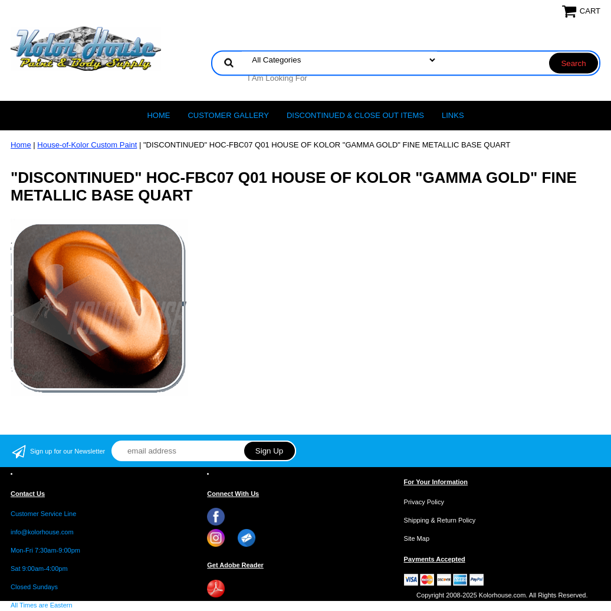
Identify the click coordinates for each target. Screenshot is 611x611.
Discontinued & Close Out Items (355, 115)
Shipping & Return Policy (440, 520)
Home (158, 115)
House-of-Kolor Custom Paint (87, 144)
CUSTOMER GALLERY (228, 115)
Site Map (416, 538)
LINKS (453, 115)
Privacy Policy (424, 501)
